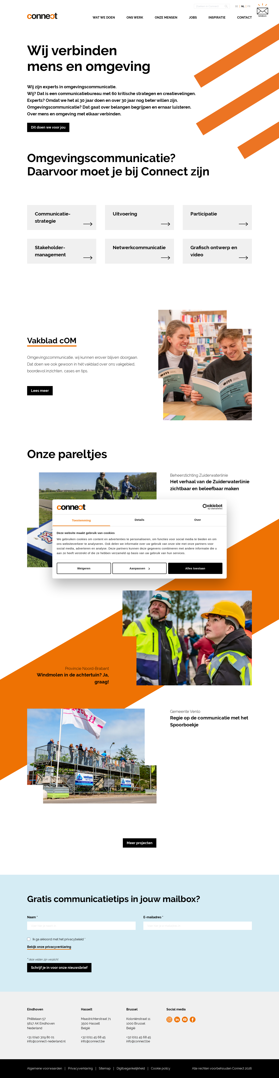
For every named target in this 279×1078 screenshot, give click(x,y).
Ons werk (135, 17)
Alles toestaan (195, 568)
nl (242, 6)
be (236, 6)
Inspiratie (217, 17)
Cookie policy (160, 1068)
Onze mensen (166, 17)
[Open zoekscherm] (212, 6)
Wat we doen (104, 17)
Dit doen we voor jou (48, 127)
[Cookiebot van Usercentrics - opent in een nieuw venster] (205, 507)
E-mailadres (153, 917)
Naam (32, 917)
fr (248, 6)
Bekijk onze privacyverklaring (49, 947)
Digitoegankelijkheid (131, 1068)
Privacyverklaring (80, 1068)
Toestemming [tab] (81, 520)
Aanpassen (139, 568)
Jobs (193, 17)
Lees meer (40, 391)
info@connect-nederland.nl (46, 1041)
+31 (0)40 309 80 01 (40, 1037)
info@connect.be (93, 1041)
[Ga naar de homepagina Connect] (42, 16)
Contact (244, 17)
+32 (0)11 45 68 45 (93, 1037)
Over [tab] (197, 519)
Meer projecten (139, 843)
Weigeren (83, 568)
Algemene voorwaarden (44, 1068)
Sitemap (105, 1068)
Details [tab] (139, 519)
